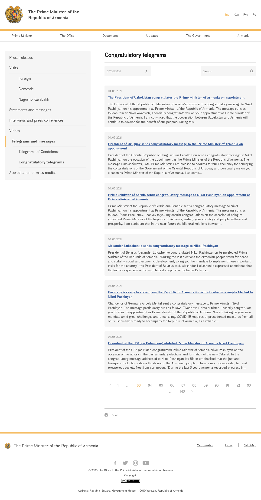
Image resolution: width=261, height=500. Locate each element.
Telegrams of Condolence (39, 151)
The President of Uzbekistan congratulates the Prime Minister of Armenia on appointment (176, 97)
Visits (13, 67)
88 (194, 385)
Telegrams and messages (33, 141)
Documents (110, 35)
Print (114, 415)
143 (182, 391)
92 (238, 385)
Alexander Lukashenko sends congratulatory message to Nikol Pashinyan (163, 245)
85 (161, 385)
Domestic (26, 88)
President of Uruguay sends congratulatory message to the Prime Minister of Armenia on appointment (175, 146)
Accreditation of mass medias (32, 172)
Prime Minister (22, 35)
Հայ (236, 14)
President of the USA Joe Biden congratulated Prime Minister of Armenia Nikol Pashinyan (176, 343)
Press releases (21, 57)
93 (249, 385)
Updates (152, 35)
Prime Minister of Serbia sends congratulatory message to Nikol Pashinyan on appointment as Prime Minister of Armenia (179, 196)
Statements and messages (30, 109)
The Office (67, 35)
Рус (245, 14)
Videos (14, 130)
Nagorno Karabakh (34, 99)
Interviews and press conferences (36, 120)
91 (227, 385)
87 (183, 385)
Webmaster (205, 445)
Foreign (25, 78)
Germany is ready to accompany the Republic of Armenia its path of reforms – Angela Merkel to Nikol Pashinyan (180, 294)
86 (172, 385)
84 (150, 385)
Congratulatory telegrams (41, 161)
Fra (254, 14)
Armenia (243, 35)
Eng (227, 14)
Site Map (250, 445)
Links (228, 445)
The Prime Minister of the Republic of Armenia (56, 445)
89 (206, 385)
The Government (198, 35)
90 (217, 385)
